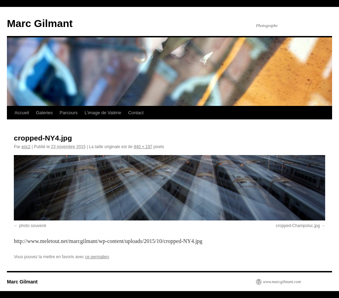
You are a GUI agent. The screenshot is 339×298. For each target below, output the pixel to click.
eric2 (25, 146)
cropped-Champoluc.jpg (298, 225)
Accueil (22, 112)
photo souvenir (32, 225)
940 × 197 (143, 146)
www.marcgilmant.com (282, 281)
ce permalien (97, 256)
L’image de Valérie (102, 112)
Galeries (44, 112)
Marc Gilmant (40, 23)
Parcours (68, 112)
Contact (136, 112)
